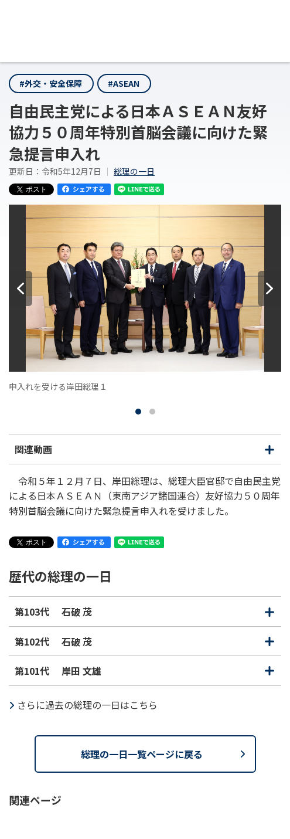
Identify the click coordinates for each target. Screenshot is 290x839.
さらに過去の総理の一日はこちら (87, 705)
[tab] (138, 412)
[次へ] (269, 288)
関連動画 (145, 452)
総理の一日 (134, 171)
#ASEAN (123, 83)
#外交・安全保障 (50, 83)
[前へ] (20, 288)
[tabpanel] (145, 299)
